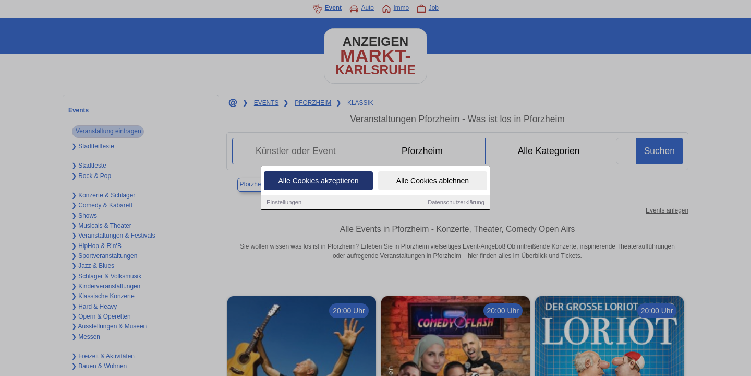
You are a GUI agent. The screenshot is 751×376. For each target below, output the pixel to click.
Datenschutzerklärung (456, 202)
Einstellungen (284, 202)
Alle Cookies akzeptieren (318, 181)
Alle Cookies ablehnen (432, 181)
